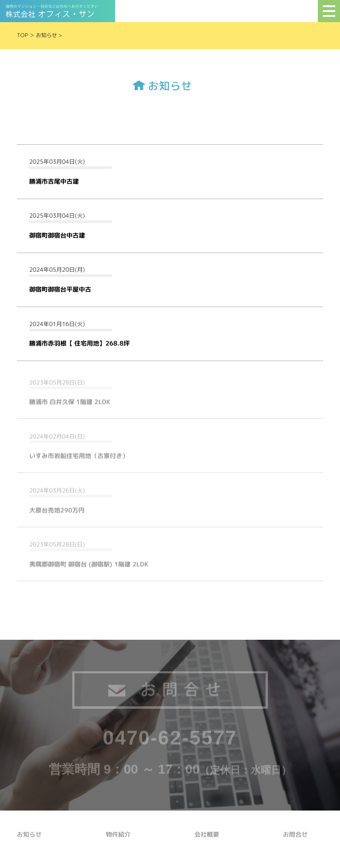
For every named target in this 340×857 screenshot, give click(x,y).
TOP (22, 35)
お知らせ (46, 35)
